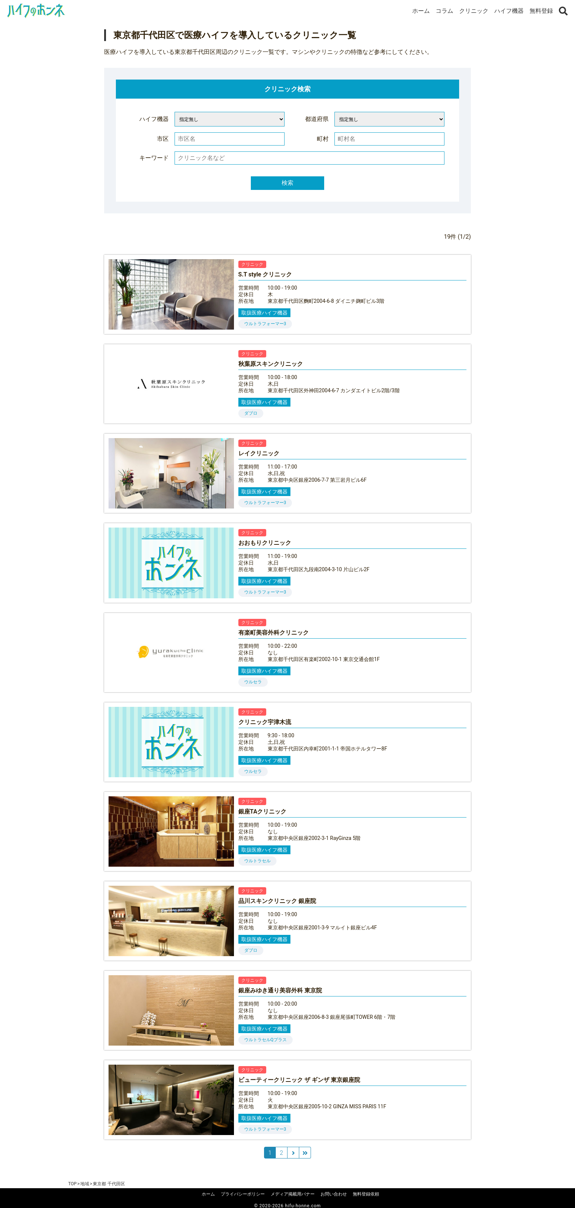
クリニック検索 (287, 89)
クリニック (473, 10)
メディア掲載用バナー (293, 1194)
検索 (287, 183)
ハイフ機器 (509, 10)
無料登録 (541, 10)
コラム (444, 10)
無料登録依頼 (366, 1194)
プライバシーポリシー (243, 1194)
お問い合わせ (334, 1194)
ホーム (421, 10)
